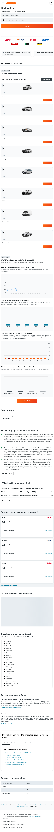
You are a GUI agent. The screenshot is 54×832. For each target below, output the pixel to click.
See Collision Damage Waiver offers (11, 707)
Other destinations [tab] (30, 742)
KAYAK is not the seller (28, 821)
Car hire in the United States (31, 804)
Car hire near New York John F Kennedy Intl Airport (18, 752)
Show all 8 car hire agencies (9, 585)
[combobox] (6, 11)
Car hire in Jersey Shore (22, 806)
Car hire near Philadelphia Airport (13, 757)
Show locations (48, 530)
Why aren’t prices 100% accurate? (28, 827)
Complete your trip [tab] (16, 742)
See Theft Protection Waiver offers (11, 710)
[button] (3, 2)
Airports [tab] (6, 742)
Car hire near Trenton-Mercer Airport (14, 764)
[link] (27, 401)
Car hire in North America (17, 804)
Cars (9, 804)
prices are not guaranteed (34, 816)
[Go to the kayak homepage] (11, 3)
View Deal (47, 100)
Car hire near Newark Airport (12, 755)
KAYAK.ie (3, 804)
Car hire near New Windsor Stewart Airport (16, 762)
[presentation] (37, 512)
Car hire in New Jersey (45, 804)
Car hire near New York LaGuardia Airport (15, 760)
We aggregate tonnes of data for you (28, 824)
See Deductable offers (7, 724)
